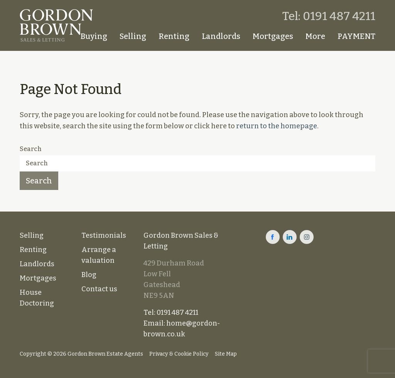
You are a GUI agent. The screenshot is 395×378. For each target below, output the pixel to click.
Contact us (99, 289)
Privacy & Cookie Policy (179, 354)
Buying (94, 36)
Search (31, 149)
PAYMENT (356, 36)
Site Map (226, 354)
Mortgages (273, 36)
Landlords (221, 36)
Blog (88, 274)
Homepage (64, 36)
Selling (133, 36)
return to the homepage (276, 126)
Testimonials (103, 235)
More (315, 36)
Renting (174, 36)
